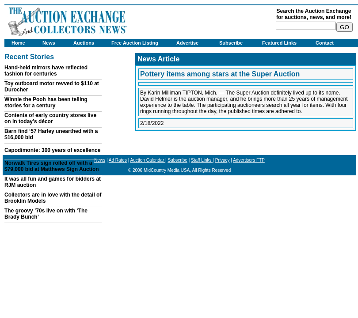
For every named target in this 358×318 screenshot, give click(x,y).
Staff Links (202, 160)
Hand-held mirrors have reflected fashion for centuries (46, 70)
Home (18, 42)
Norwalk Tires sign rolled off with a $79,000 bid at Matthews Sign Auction (51, 166)
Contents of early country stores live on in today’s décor (50, 118)
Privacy (222, 160)
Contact (325, 42)
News (48, 42)
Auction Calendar (148, 160)
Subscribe (231, 42)
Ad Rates (118, 160)
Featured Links (279, 42)
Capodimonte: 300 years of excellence (52, 150)
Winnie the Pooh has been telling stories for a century (46, 102)
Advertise (187, 42)
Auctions (83, 42)
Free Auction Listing (134, 42)
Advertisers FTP (249, 160)
